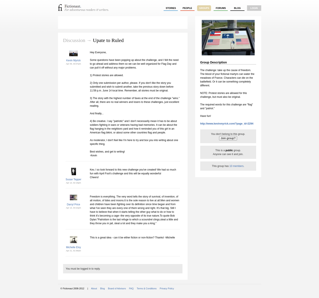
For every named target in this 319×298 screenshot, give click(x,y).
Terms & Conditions (147, 288)
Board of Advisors (117, 288)
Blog (237, 8)
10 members (236, 166)
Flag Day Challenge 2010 (93, 22)
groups (204, 8)
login (254, 8)
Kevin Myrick (73, 60)
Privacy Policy (167, 288)
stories (171, 8)
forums (221, 8)
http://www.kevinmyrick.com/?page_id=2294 (226, 123)
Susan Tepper (73, 179)
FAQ (131, 288)
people (187, 8)
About (94, 288)
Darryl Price (73, 204)
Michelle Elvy (73, 247)
